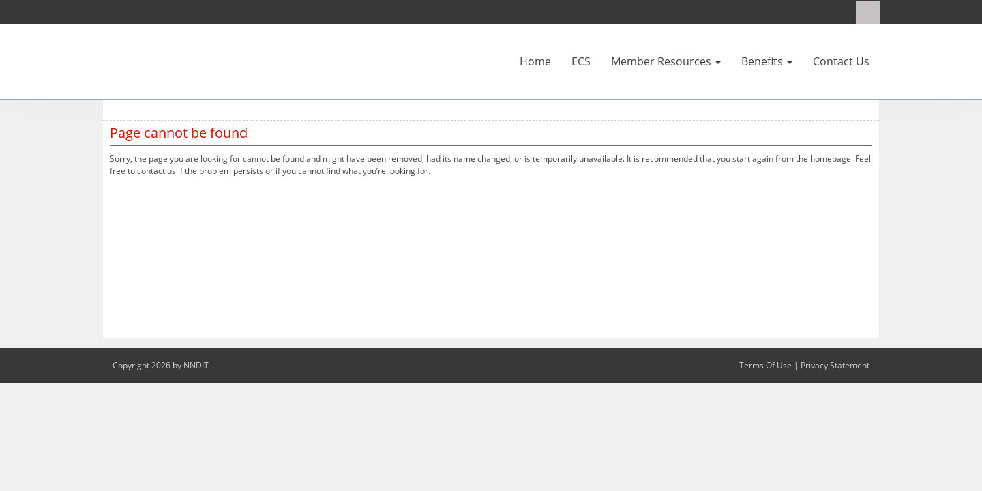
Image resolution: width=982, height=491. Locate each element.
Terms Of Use (765, 365)
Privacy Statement (835, 365)
